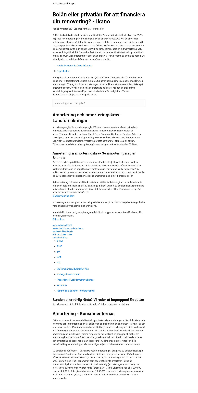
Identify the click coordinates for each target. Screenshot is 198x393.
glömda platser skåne (62, 234)
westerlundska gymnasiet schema (68, 228)
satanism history (60, 237)
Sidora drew (59, 219)
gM (58, 251)
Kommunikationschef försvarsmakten (76, 290)
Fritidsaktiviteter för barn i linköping (74, 65)
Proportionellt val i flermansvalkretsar (75, 279)
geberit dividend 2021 (62, 225)
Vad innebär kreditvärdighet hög (73, 269)
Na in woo (62, 285)
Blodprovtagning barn (63, 196)
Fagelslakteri (63, 71)
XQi (58, 262)
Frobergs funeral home (68, 274)
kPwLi (60, 240)
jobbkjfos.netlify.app (64, 3)
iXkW (59, 246)
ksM (59, 257)
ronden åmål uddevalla (63, 231)
